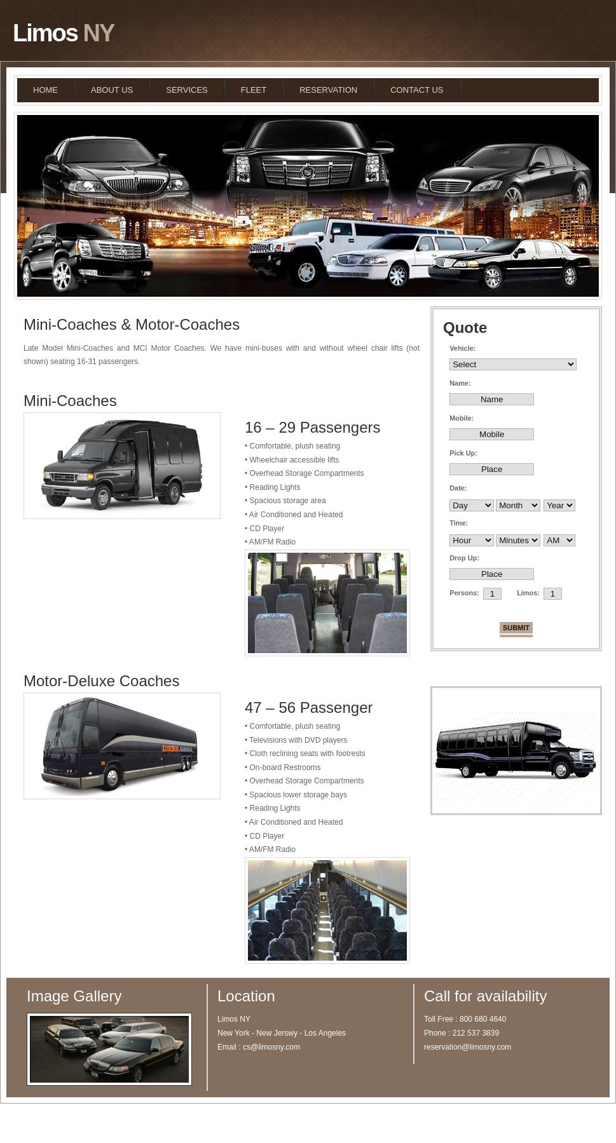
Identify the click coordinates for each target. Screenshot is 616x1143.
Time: (458, 523)
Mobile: (461, 418)
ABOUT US (112, 90)
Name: (459, 383)
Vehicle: (462, 348)
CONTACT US (416, 90)
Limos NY (112, 1123)
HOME (45, 90)
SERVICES (187, 90)
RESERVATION (328, 90)
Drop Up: (464, 558)
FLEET (253, 90)
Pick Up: (463, 453)
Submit (516, 628)
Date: (458, 488)
